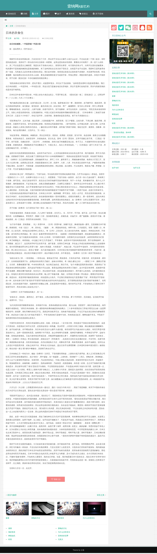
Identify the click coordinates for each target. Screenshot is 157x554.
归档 (24, 15)
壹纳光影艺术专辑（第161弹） (123, 92)
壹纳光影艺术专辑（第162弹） (123, 88)
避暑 (10, 529)
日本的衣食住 (14, 33)
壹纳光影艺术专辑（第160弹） (123, 129)
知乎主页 (136, 169)
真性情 (70, 15)
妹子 (58, 15)
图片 (46, 15)
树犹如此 (11, 537)
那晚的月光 (62, 529)
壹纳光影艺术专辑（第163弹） (123, 83)
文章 (35, 15)
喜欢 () (55, 480)
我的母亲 (11, 533)
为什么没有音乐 (64, 533)
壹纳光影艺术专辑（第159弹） (123, 138)
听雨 (10, 540)
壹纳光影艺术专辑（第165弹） (123, 74)
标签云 (83, 15)
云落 (82, 551)
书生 (18, 39)
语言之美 (100, 496)
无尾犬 (60, 540)
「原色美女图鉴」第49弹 (121, 133)
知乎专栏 (115, 169)
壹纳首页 (11, 15)
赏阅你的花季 (63, 537)
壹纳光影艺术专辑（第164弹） (123, 79)
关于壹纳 (98, 15)
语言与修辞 (12, 496)
